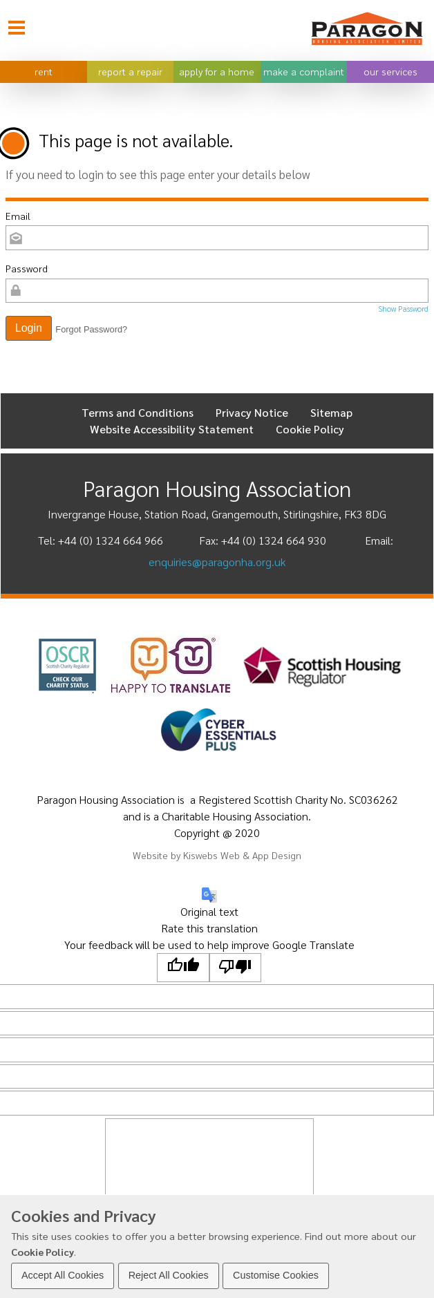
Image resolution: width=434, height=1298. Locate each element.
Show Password (403, 308)
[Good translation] (183, 967)
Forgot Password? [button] (91, 329)
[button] (29, 328)
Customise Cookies (276, 1275)
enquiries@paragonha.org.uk (217, 561)
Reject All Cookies (169, 1275)
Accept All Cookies (62, 1275)
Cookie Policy (42, 1251)
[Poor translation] (235, 967)
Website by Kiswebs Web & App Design (217, 855)
